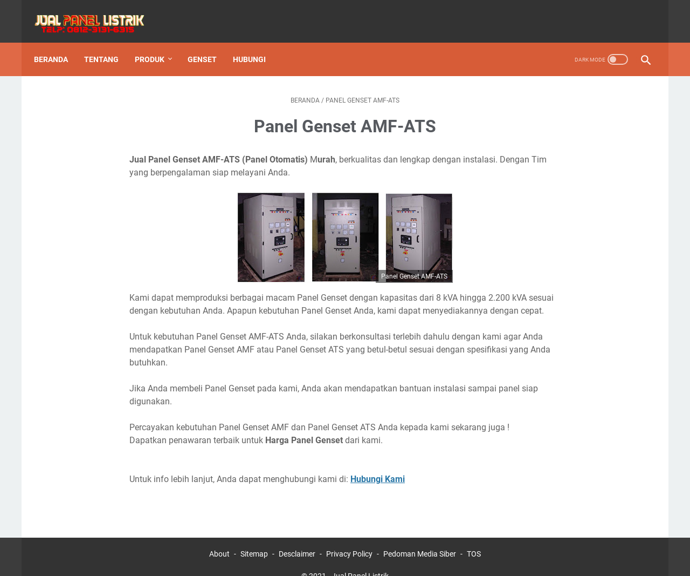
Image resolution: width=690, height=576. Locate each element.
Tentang (108, 42)
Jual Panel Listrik (360, 559)
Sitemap (254, 537)
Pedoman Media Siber (419, 537)
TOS (474, 537)
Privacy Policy (349, 537)
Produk (156, 42)
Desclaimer (297, 537)
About (219, 537)
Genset (209, 42)
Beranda (58, 42)
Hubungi (256, 42)
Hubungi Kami (377, 462)
